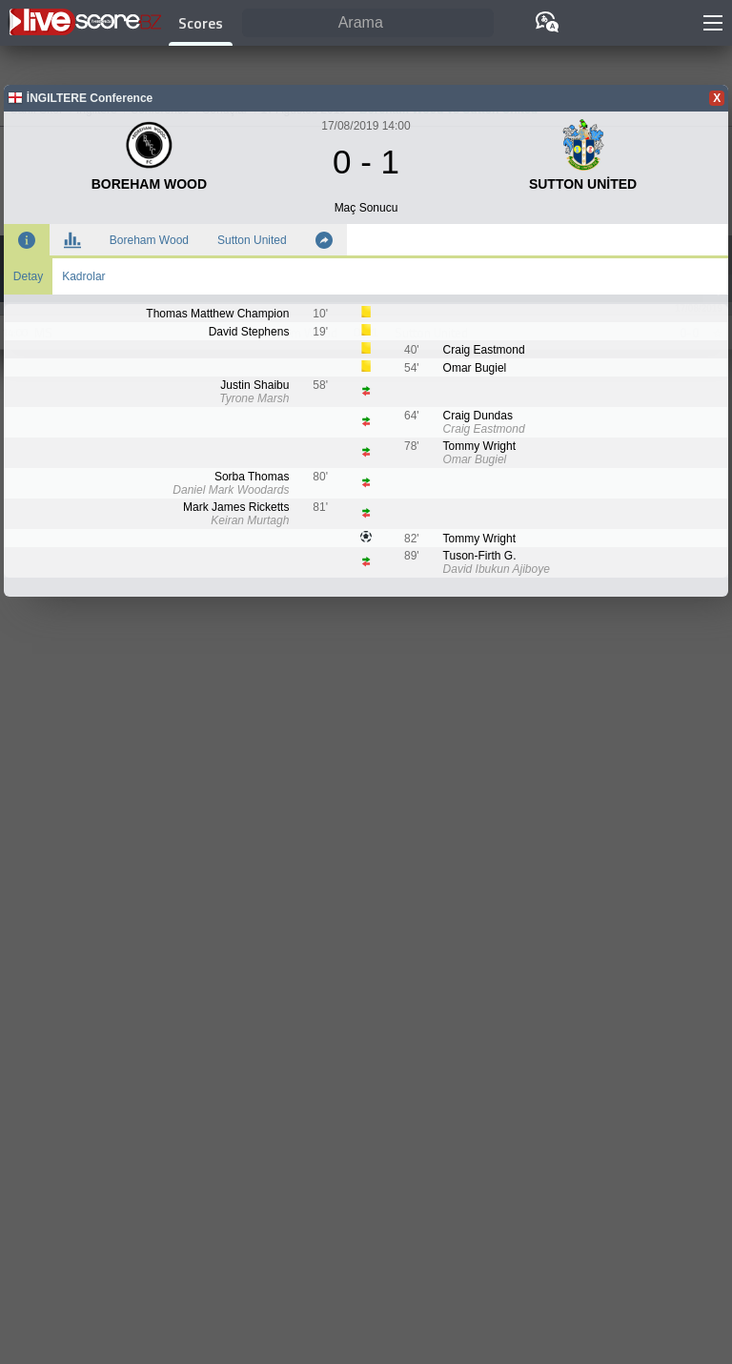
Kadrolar (83, 276)
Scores (200, 22)
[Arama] (368, 23)
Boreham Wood (149, 240)
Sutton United (252, 240)
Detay (28, 276)
